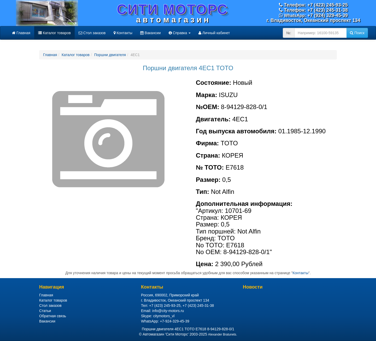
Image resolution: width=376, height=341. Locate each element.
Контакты (123, 33)
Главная (21, 33)
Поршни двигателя (110, 55)
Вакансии (150, 33)
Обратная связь (52, 316)
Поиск (357, 33)
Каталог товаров (54, 33)
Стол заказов (92, 33)
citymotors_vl (164, 316)
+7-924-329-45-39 (174, 321)
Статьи (45, 311)
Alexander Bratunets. (222, 334)
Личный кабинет (214, 33)
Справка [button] (180, 33)
